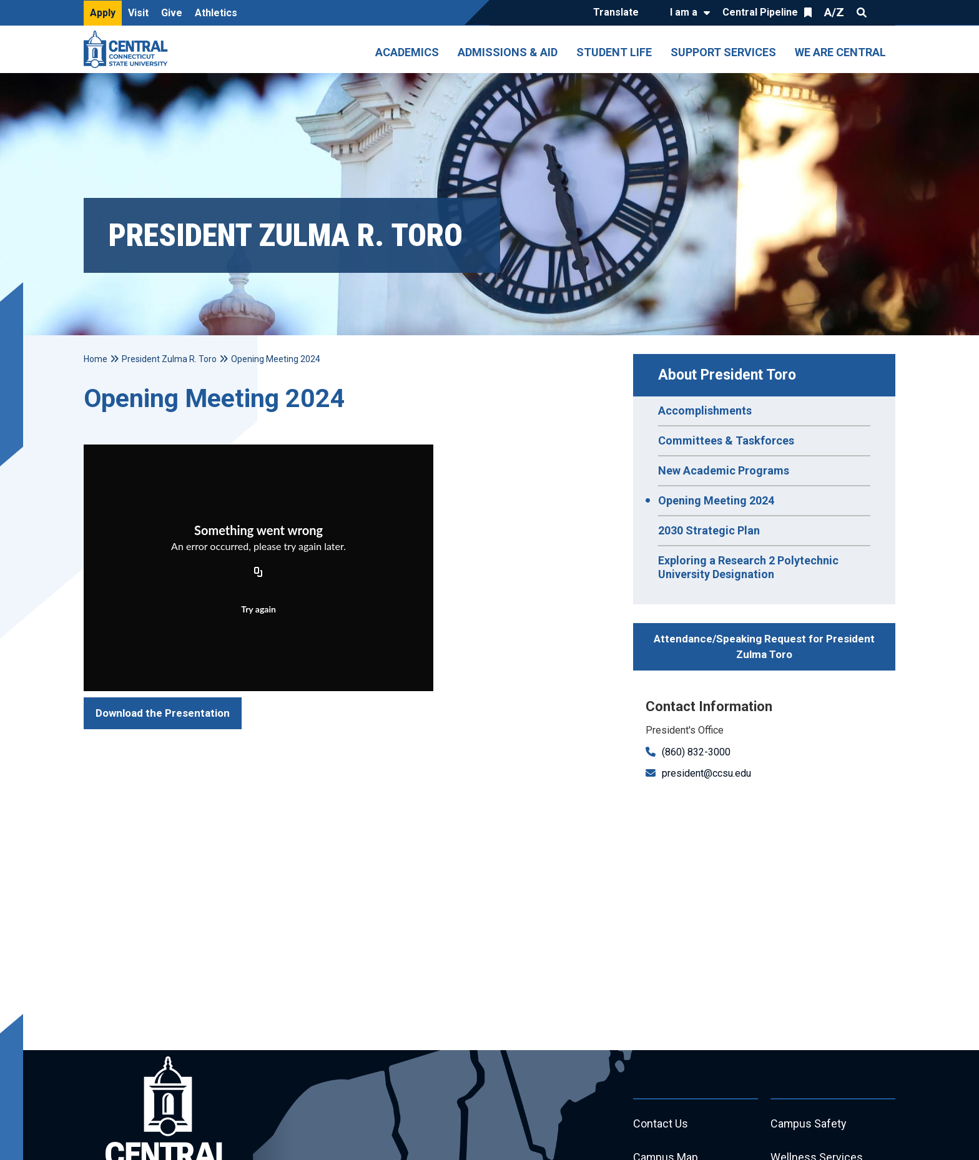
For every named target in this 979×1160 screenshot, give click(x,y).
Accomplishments (705, 410)
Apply (103, 13)
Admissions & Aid (508, 52)
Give (171, 13)
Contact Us (660, 1124)
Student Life (614, 52)
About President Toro (727, 374)
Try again (258, 609)
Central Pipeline (760, 12)
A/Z (834, 12)
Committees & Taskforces (726, 440)
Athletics (216, 13)
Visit (138, 13)
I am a (683, 12)
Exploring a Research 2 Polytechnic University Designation (748, 567)
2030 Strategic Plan (709, 530)
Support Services (723, 52)
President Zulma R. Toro (169, 359)
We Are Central (840, 52)
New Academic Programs (723, 470)
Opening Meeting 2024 (716, 500)
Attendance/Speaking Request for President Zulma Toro (764, 646)
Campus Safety (808, 1124)
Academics (407, 52)
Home (95, 359)
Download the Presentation (163, 713)
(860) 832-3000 (696, 752)
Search (861, 12)
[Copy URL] (258, 573)
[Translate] (619, 13)
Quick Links (884, 12)
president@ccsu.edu (706, 773)
